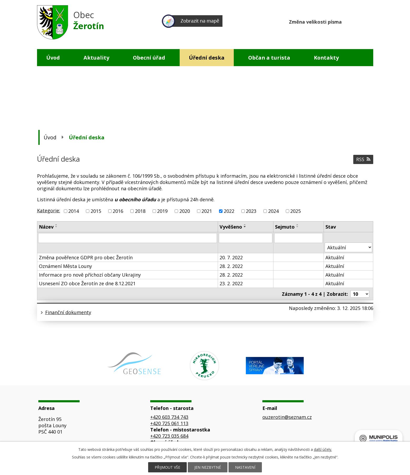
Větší (369, 21)
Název (46, 227)
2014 (73, 211)
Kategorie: (48, 210)
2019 (162, 211)
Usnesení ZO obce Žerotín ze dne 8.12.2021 (87, 283)
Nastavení (245, 467)
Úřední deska (207, 57)
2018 (140, 211)
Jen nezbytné (207, 467)
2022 (229, 211)
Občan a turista (269, 57)
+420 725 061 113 (169, 423)
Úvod (53, 57)
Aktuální (334, 257)
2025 (295, 211)
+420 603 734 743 (169, 417)
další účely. (323, 449)
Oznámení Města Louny (65, 266)
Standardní (359, 21)
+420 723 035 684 (169, 436)
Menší (349, 21)
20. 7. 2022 (231, 257)
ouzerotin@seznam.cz (287, 417)
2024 (273, 211)
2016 (118, 211)
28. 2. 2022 (231, 266)
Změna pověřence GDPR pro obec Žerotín (86, 257)
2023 (251, 211)
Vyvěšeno (231, 227)
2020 (184, 211)
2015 (96, 211)
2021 (206, 211)
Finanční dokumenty (68, 312)
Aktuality (96, 57)
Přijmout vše (167, 467)
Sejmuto (285, 227)
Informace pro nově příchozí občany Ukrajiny (90, 275)
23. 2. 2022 (231, 283)
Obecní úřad (149, 57)
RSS (363, 159)
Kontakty (326, 57)
